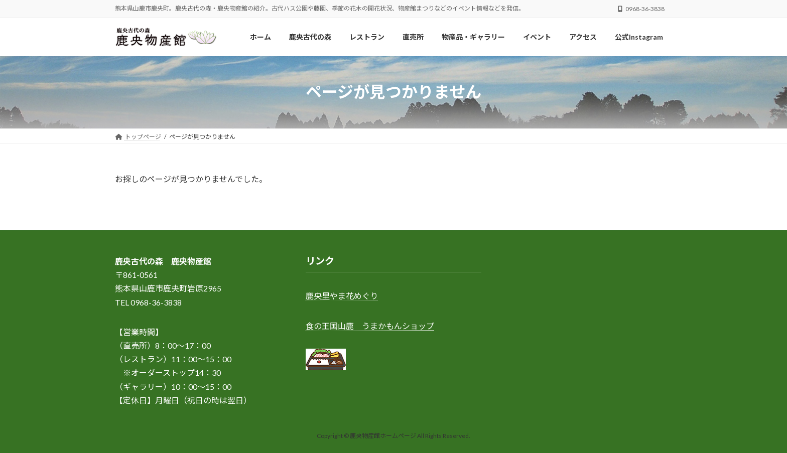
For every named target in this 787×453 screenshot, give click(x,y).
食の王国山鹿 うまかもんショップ (370, 326)
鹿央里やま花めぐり (342, 296)
